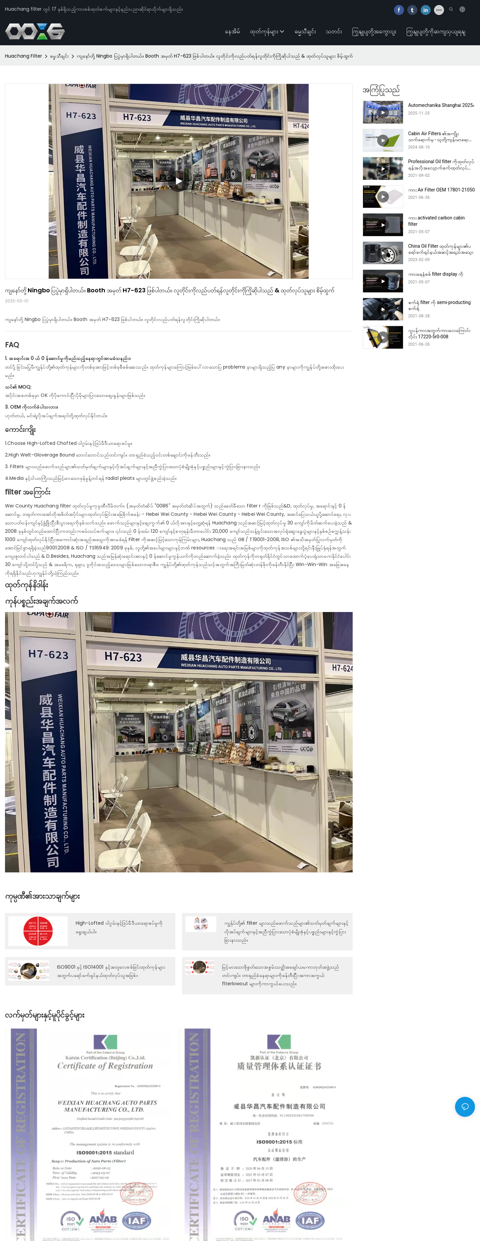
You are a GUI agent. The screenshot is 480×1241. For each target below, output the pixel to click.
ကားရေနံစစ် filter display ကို (435, 274)
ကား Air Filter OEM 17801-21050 (441, 189)
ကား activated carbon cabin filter (436, 220)
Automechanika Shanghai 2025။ (441, 105)
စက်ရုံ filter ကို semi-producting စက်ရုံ (439, 305)
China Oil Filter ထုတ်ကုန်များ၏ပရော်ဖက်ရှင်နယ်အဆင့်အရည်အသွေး (440, 249)
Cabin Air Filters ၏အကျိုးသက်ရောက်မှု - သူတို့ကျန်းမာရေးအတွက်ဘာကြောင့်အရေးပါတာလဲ (438, 137)
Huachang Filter (23, 56)
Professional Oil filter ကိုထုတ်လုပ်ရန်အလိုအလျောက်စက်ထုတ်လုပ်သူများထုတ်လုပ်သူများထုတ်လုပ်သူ (441, 164)
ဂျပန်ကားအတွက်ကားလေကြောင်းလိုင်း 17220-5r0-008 (439, 333)
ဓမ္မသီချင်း (59, 56)
